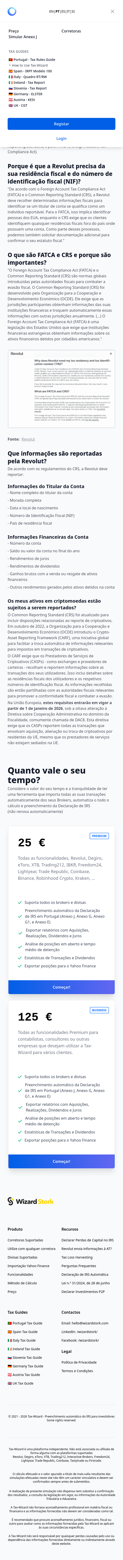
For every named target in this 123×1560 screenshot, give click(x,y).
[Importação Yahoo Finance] (28, 1266)
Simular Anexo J (23, 36)
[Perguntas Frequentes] (79, 1266)
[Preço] (12, 1291)
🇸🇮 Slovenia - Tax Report (28, 88)
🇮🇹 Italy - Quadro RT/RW (28, 76)
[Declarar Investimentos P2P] (83, 1291)
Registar (61, 123)
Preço (14, 31)
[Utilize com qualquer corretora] (32, 1248)
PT (58, 11)
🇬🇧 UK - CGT (18, 105)
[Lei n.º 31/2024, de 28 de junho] (86, 1283)
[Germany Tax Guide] (25, 1366)
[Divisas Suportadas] (22, 1257)
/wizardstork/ (87, 1331)
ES (63, 11)
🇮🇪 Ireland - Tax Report (27, 82)
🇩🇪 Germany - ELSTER (25, 94)
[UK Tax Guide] (20, 1383)
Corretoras (71, 31)
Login (61, 138)
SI (73, 11)
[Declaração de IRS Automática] (85, 1274)
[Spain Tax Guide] (23, 1331)
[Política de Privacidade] (79, 1362)
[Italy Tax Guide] (22, 1340)
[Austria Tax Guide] (24, 1374)
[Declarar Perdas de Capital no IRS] (88, 1240)
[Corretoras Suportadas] (25, 1240)
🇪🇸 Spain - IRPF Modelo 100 (30, 71)
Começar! (61, 987)
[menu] (112, 11)
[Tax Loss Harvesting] (77, 1257)
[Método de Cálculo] (22, 1283)
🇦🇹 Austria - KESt (22, 99)
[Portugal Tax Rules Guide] (25, 1323)
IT (68, 11)
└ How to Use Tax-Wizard (28, 65)
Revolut (28, 439)
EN (51, 11)
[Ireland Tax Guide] (24, 1349)
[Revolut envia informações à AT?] (87, 1248)
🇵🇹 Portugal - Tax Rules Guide (32, 59)
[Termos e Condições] (77, 1371)
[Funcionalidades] (20, 1274)
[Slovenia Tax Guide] (25, 1357)
